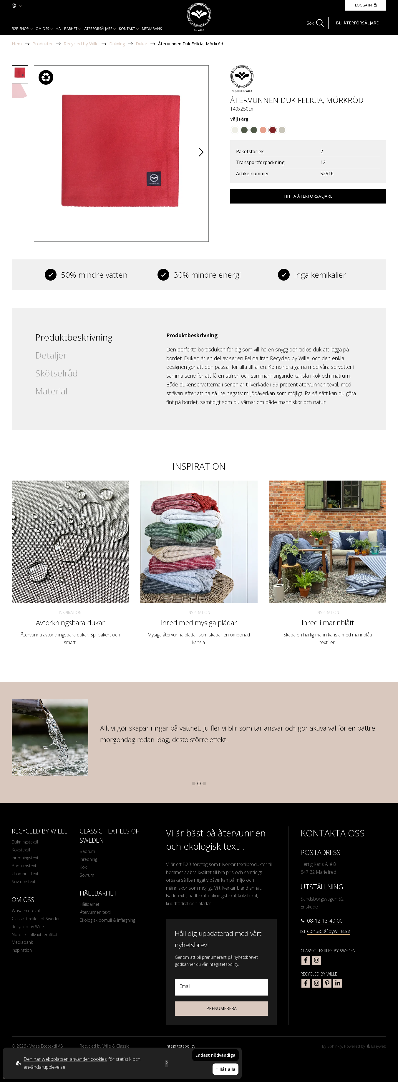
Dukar (141, 43)
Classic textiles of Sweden (38, 924)
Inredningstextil (27, 859)
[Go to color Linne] (282, 130)
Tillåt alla (225, 1071)
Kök (83, 869)
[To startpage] (199, 17)
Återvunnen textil (97, 916)
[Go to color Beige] (235, 130)
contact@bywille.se (328, 930)
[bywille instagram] (316, 983)
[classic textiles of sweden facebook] (305, 960)
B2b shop (20, 28)
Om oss (42, 28)
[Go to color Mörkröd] (272, 130)
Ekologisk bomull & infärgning (110, 925)
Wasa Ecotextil (27, 915)
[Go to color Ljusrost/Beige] (263, 130)
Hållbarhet (66, 28)
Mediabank (152, 28)
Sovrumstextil (26, 886)
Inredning (89, 860)
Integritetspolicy (180, 1046)
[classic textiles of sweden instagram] (316, 960)
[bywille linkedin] (337, 983)
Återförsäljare (98, 28)
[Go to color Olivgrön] (244, 130)
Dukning (117, 43)
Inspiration (70, 612)
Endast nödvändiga (215, 1059)
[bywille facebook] (305, 983)
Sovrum (88, 878)
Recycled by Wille (81, 43)
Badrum (88, 851)
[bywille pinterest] (327, 983)
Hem (17, 43)
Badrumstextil (26, 868)
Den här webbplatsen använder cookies (65, 1061)
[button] (201, 153)
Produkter (42, 43)
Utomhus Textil (27, 877)
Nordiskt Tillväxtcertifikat (36, 941)
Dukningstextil (26, 842)
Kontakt (127, 28)
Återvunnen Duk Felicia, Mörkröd (190, 43)
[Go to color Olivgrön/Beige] (253, 130)
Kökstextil (21, 851)
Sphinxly (332, 1046)
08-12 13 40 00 (325, 920)
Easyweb (376, 1046)
